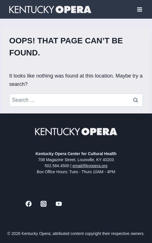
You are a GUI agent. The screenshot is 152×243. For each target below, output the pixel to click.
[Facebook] (28, 204)
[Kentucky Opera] (50, 9)
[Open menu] (139, 9)
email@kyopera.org (89, 165)
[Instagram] (44, 204)
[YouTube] (59, 204)
